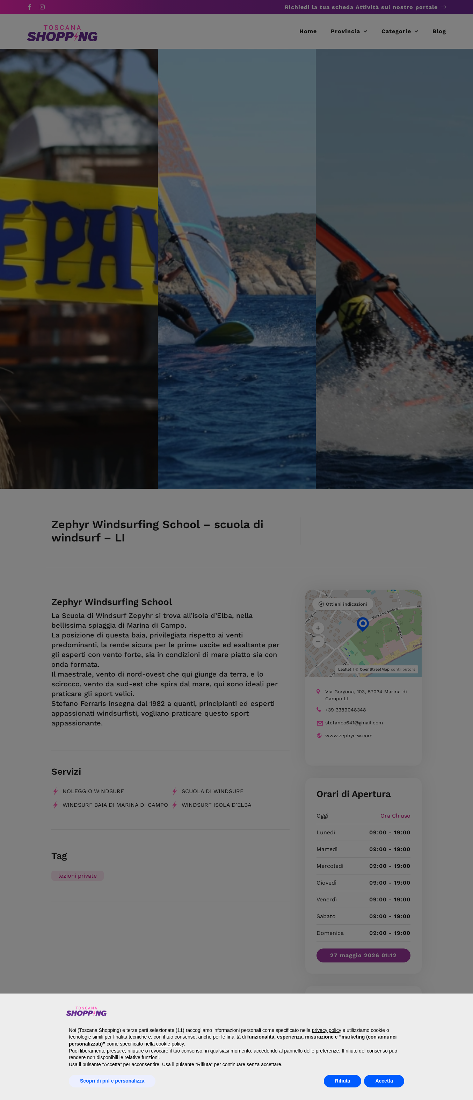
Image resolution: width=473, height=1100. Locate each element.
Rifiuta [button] (342, 1081)
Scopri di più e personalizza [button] (112, 1081)
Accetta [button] (384, 1081)
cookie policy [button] (170, 1044)
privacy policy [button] (326, 1030)
